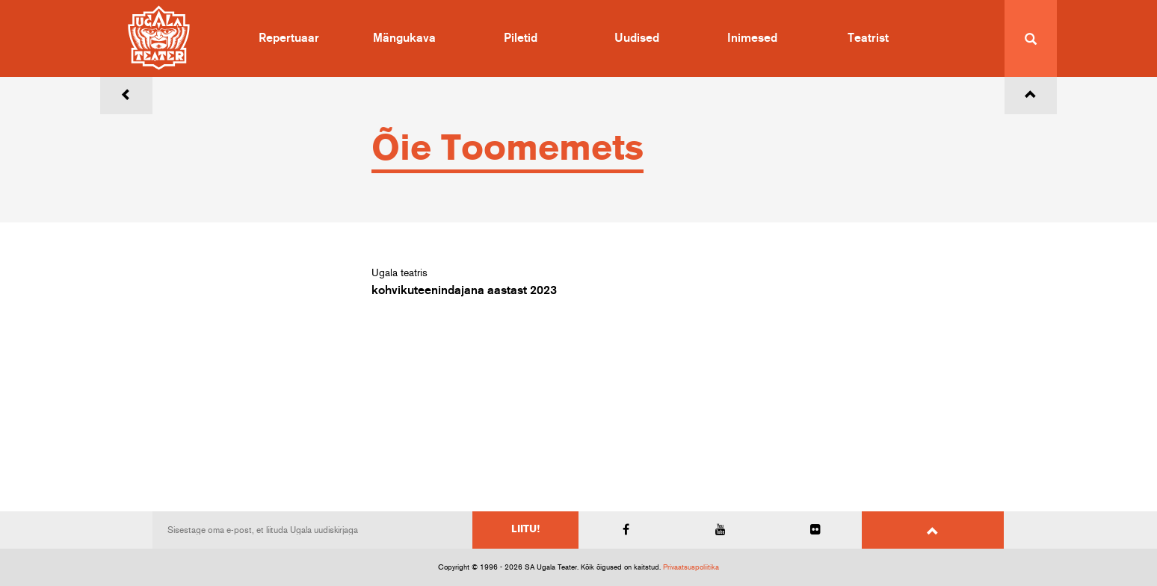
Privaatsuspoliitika (691, 567)
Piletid (520, 38)
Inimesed (752, 38)
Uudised (636, 38)
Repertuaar (289, 38)
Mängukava (404, 38)
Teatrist (868, 38)
